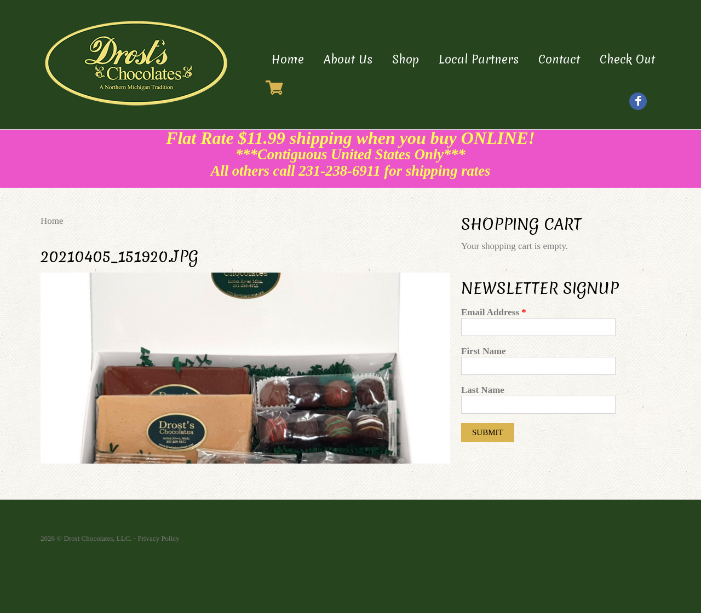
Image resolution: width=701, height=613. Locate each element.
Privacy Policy (158, 538)
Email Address (493, 312)
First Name (483, 351)
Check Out (627, 59)
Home (288, 59)
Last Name (482, 390)
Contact (559, 59)
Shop (405, 59)
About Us (348, 59)
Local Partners (479, 59)
